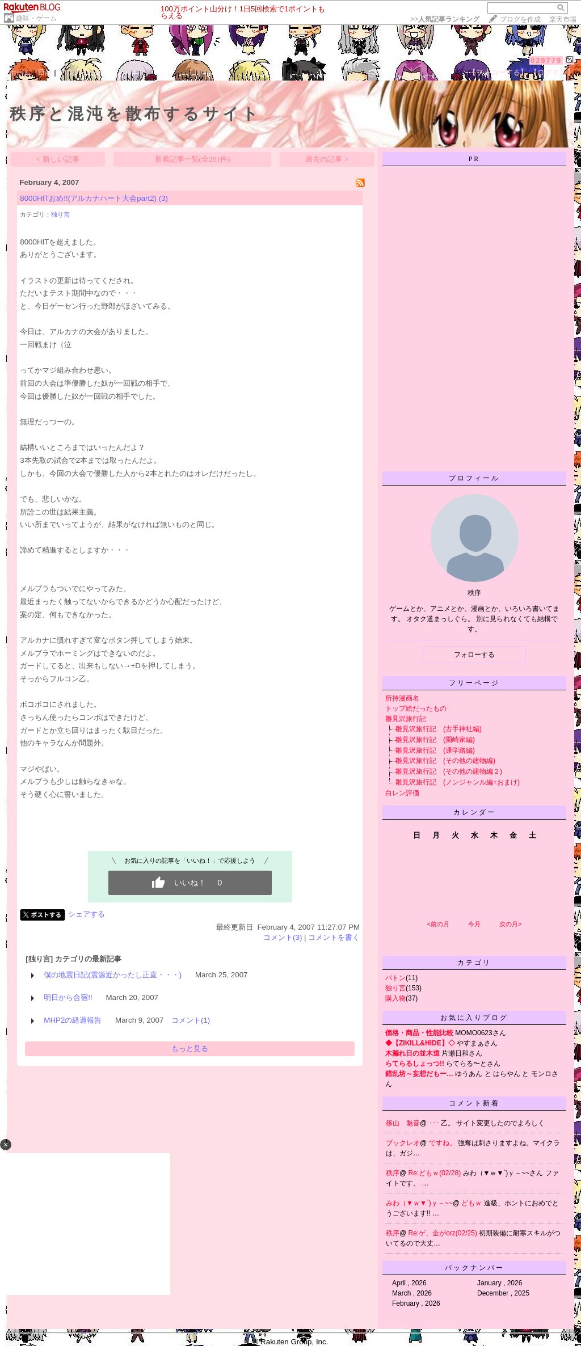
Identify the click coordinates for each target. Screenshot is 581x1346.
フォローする (474, 655)
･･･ (435, 1123)
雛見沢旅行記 (405, 719)
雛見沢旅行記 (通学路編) (435, 750)
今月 (474, 924)
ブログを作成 (520, 19)
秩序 (392, 1173)
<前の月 (438, 924)
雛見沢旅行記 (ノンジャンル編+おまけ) (457, 782)
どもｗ (472, 1203)
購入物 (395, 998)
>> (444, 19)
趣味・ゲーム (36, 18)
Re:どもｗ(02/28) (436, 1173)
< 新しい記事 (57, 159)
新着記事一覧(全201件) (192, 159)
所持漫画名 (402, 698)
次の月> (510, 924)
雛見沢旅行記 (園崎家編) (435, 740)
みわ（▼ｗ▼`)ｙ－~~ (419, 1203)
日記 (44, 72)
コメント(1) (190, 1020)
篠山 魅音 (403, 1123)
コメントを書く (334, 937)
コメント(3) (282, 937)
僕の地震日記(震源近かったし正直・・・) (113, 975)
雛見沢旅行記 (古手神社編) (438, 729)
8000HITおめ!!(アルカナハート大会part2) (88, 198)
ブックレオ (403, 1143)
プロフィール (80, 72)
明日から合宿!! (68, 997)
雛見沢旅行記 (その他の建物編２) (448, 771)
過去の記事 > (326, 159)
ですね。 (443, 1143)
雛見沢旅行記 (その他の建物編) (445, 761)
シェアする (86, 914)
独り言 (60, 214)
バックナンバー (474, 1268)
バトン (395, 978)
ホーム (20, 72)
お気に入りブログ (474, 1018)
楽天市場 (562, 19)
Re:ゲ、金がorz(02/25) (444, 1233)
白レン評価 (402, 793)
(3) (163, 198)
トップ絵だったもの (416, 708)
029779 (546, 60)
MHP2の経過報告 (73, 1020)
